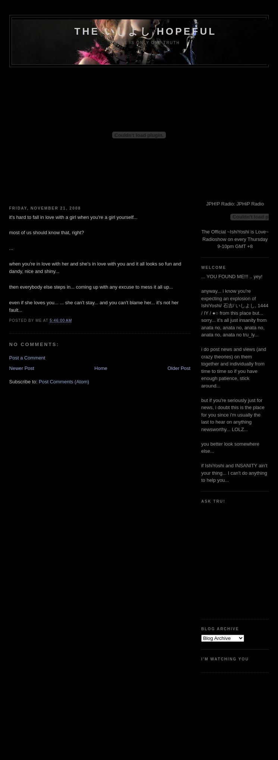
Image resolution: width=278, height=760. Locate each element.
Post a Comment (27, 358)
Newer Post (21, 368)
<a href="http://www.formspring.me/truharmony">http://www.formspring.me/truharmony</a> (234, 558)
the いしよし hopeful (146, 31)
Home (100, 368)
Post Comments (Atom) (64, 381)
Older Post (179, 368)
